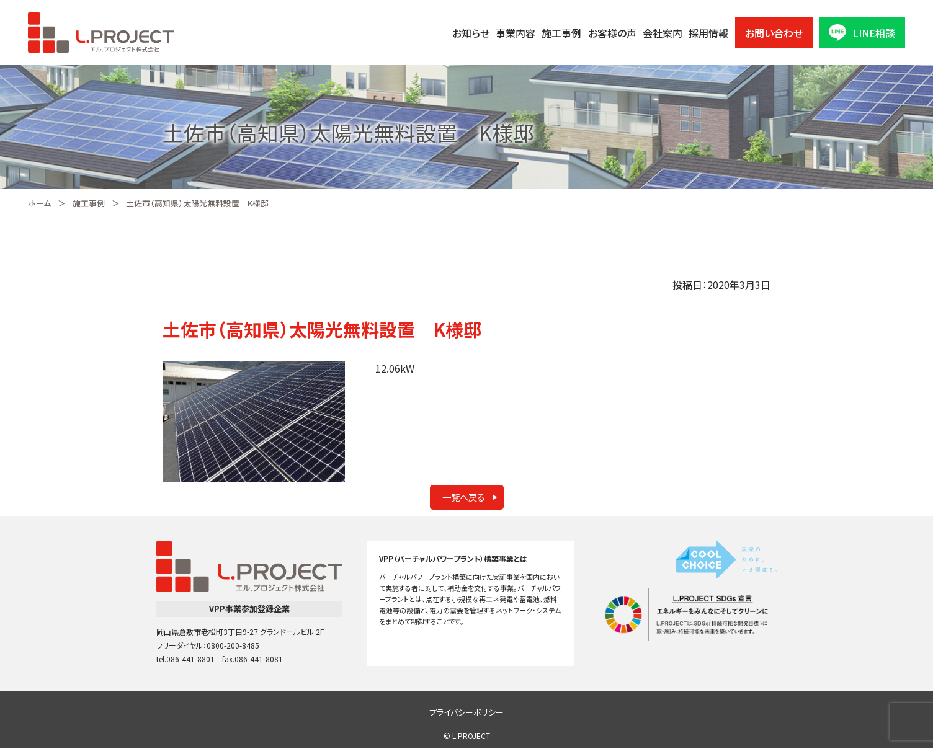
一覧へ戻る (460, 497)
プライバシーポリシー (466, 713)
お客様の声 (612, 32)
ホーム (39, 203)
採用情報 (708, 32)
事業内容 (515, 32)
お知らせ (470, 32)
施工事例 (561, 32)
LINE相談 (862, 32)
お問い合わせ (774, 32)
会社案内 (662, 32)
